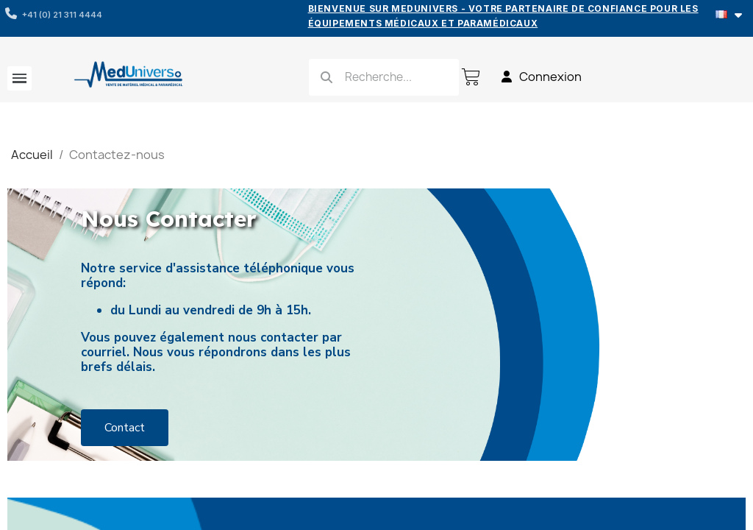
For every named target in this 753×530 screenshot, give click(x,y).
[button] (124, 427)
